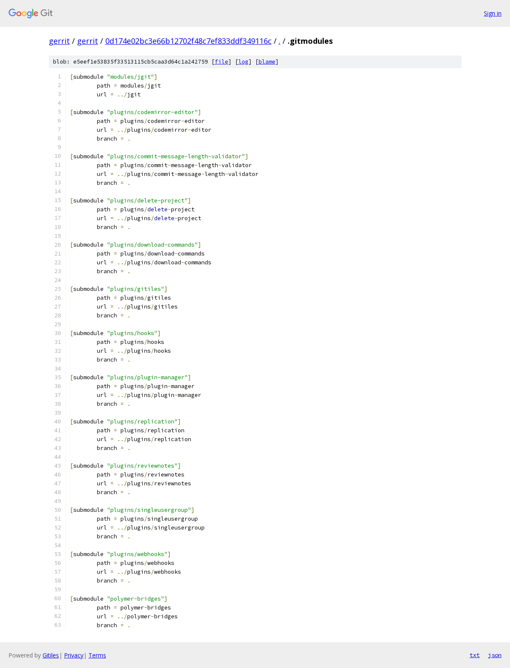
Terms (97, 655)
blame (267, 61)
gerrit (59, 41)
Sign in (493, 13)
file (221, 61)
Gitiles (51, 655)
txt (475, 655)
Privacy (73, 655)
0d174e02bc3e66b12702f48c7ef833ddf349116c (188, 41)
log (243, 61)
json (495, 655)
